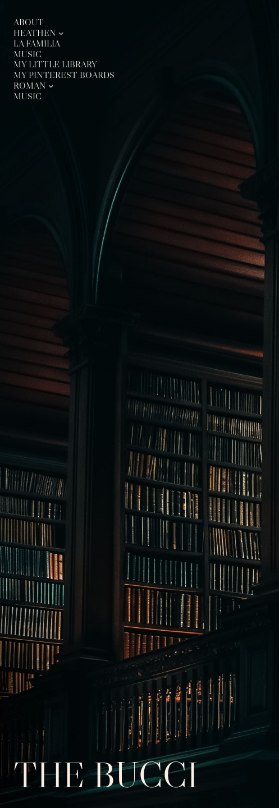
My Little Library (55, 64)
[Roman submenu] (51, 86)
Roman (29, 85)
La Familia (36, 43)
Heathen (34, 33)
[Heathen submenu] (61, 33)
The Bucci (105, 774)
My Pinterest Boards (64, 75)
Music (27, 54)
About (28, 22)
